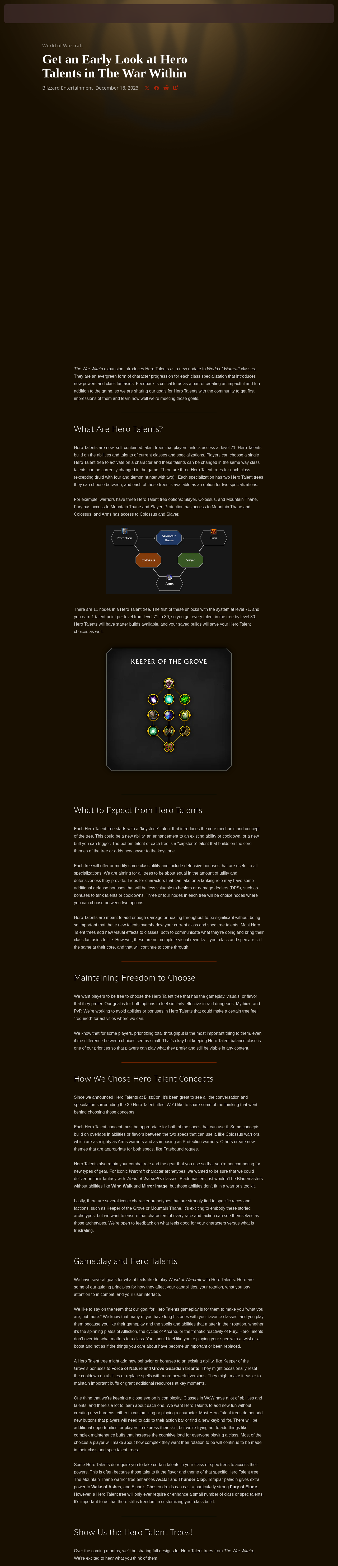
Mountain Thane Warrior (104, 1371)
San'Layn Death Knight (103, 1353)
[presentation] (20, 13)
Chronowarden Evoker (102, 1359)
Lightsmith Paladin (97, 1365)
